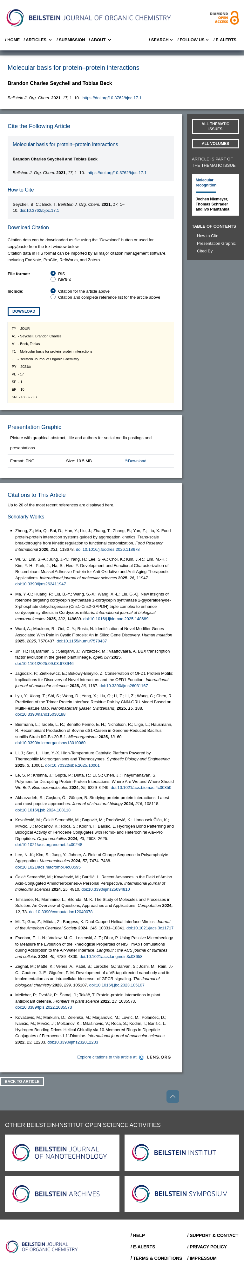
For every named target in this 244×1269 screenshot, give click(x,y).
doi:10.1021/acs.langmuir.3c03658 (110, 956)
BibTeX (64, 279)
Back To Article (22, 1081)
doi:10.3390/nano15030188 (40, 714)
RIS (61, 273)
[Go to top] (172, 1096)
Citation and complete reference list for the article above (109, 297)
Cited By (205, 251)
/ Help (138, 1235)
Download (23, 311)
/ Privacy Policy (207, 1246)
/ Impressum (202, 1258)
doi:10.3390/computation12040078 (60, 911)
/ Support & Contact (212, 1235)
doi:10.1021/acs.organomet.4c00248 (48, 844)
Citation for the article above (84, 291)
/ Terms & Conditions (156, 1258)
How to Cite (207, 235)
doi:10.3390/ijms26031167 (123, 685)
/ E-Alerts (225, 39)
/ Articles (38, 39)
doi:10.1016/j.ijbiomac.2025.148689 (115, 618)
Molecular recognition (206, 182)
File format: (19, 273)
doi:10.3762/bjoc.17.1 (39, 210)
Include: (16, 291)
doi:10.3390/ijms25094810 (105, 889)
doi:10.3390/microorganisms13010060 (50, 742)
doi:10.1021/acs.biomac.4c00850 (141, 787)
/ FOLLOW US (194, 39)
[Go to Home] (42, 1246)
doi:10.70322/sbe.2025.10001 (72, 765)
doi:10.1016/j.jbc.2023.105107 (117, 985)
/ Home (12, 39)
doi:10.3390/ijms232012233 (72, 1042)
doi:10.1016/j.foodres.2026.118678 (108, 549)
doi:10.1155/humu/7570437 (82, 641)
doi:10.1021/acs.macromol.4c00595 (48, 867)
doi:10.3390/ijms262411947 (40, 584)
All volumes (215, 143)
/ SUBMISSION (71, 39)
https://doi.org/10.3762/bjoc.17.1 (112, 97)
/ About (100, 39)
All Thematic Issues (215, 126)
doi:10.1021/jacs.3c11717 (149, 928)
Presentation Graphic (216, 243)
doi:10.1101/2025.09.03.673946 (44, 663)
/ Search (161, 39)
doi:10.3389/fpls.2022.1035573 (43, 1007)
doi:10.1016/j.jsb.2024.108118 (43, 810)
